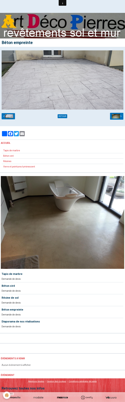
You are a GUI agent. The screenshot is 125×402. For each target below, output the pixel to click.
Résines (7, 161)
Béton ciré (8, 156)
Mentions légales (36, 381)
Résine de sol (10, 297)
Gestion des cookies (56, 381)
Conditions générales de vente (83, 381)
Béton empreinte (12, 309)
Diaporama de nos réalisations (21, 321)
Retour (62, 116)
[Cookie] (7, 395)
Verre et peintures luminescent (19, 166)
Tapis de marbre (11, 150)
